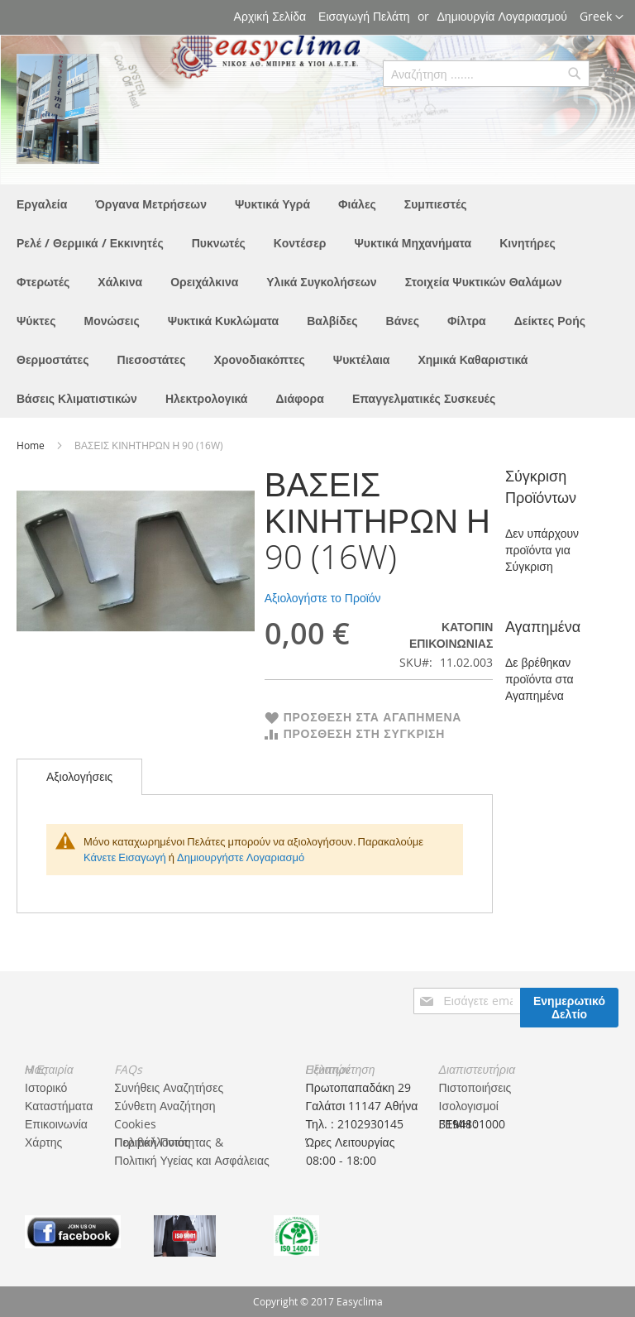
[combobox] (486, 73)
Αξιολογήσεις (79, 776)
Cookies (135, 1124)
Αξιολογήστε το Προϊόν (323, 598)
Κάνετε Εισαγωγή (125, 857)
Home (32, 445)
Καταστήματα (59, 1105)
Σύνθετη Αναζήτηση (164, 1105)
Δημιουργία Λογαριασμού (502, 16)
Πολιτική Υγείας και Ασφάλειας (191, 1160)
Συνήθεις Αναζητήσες (168, 1087)
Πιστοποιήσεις (475, 1087)
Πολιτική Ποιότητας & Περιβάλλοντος (168, 1142)
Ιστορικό (46, 1087)
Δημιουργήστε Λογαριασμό (240, 857)
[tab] (79, 777)
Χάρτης (43, 1142)
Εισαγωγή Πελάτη (363, 16)
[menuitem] (42, 204)
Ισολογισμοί (469, 1105)
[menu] (317, 301)
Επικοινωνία (56, 1124)
